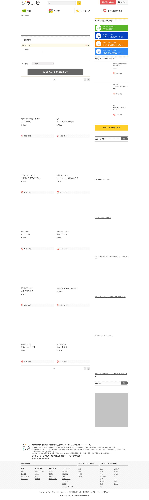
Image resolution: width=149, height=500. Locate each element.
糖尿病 (51, 474)
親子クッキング (39, 471)
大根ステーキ (62, 234)
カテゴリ (55, 11)
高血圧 (51, 471)
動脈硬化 (51, 476)
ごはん (116, 474)
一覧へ (124, 139)
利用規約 (86, 492)
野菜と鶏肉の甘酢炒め (65, 122)
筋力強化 (65, 471)
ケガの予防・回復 (67, 486)
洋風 (79, 471)
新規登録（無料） (108, 2)
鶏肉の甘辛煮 (62, 347)
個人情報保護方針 (75, 492)
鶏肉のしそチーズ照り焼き (67, 288)
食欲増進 (65, 481)
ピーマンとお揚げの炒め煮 (67, 178)
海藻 (101, 484)
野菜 (101, 479)
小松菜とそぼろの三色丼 (30, 178)
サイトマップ (95, 492)
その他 (80, 476)
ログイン (122, 2)
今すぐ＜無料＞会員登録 (40, 458)
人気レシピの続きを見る (111, 128)
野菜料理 (37, 479)
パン (115, 479)
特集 (26, 11)
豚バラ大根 (25, 234)
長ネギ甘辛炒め (27, 291)
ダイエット (24, 479)
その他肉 (103, 476)
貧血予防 (65, 474)
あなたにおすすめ (112, 11)
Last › (88, 79)
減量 (63, 476)
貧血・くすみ (25, 476)
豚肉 (101, 471)
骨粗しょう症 (53, 479)
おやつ (37, 474)
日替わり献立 (121, 449)
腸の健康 (23, 474)
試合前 (64, 484)
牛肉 (101, 474)
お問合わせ (105, 492)
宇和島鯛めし (26, 122)
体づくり (37, 476)
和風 (79, 469)
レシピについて (62, 492)
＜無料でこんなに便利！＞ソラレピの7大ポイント (67, 456)
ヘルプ (42, 492)
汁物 (115, 481)
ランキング (83, 11)
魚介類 (102, 481)
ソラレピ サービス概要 (40, 456)
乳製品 (116, 471)
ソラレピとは (50, 492)
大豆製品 (116, 469)
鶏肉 (101, 469)
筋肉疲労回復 (66, 479)
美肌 (22, 471)
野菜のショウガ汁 (28, 347)
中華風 (80, 474)
